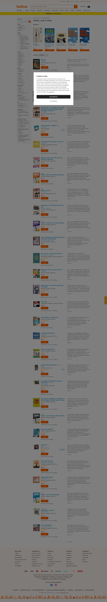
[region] (53, 88)
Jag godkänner (53, 96)
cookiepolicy (51, 92)
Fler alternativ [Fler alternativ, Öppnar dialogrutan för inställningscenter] (53, 101)
